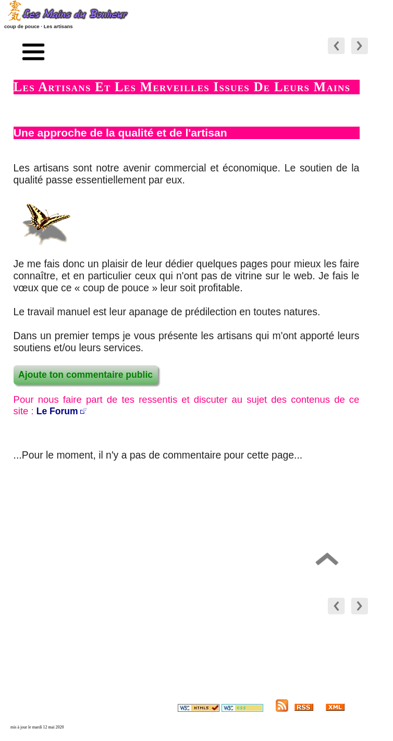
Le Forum (57, 411)
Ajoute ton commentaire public (85, 374)
